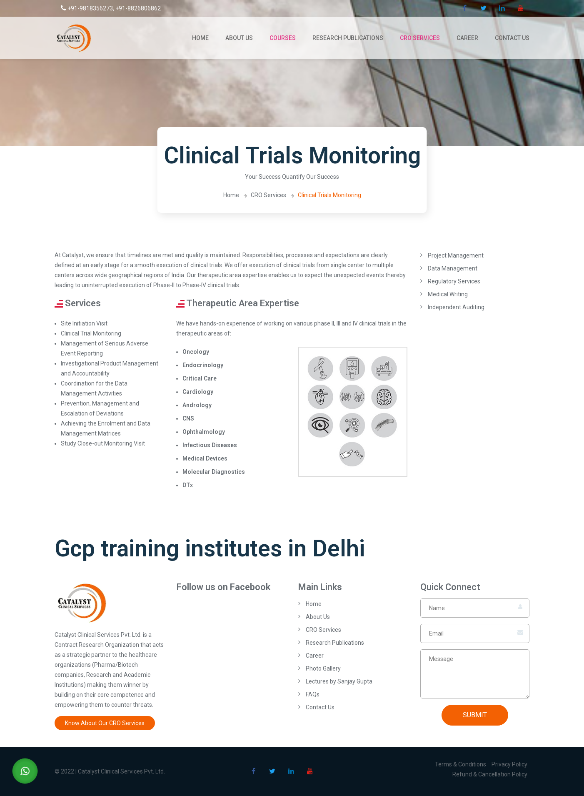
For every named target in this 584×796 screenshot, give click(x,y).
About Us (239, 38)
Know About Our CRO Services (105, 723)
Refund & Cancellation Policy (489, 774)
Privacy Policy (509, 764)
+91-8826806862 (138, 8)
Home (200, 38)
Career (467, 38)
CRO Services (420, 38)
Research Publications (347, 38)
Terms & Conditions (460, 764)
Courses (283, 38)
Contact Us (512, 38)
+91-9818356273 (87, 8)
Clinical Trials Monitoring (329, 195)
